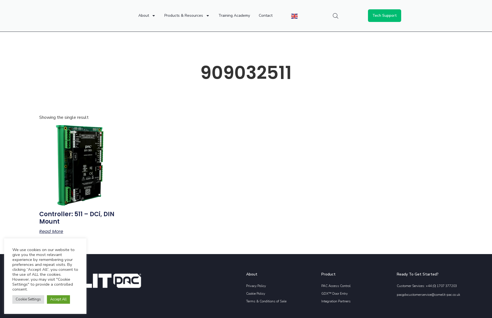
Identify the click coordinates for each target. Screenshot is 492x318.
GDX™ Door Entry (334, 293)
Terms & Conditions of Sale (266, 301)
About (147, 15)
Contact (265, 15)
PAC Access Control (336, 286)
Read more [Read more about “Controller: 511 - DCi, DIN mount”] (51, 231)
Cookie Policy (255, 293)
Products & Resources (187, 15)
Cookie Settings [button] (28, 299)
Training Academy (234, 15)
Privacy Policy (256, 286)
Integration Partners (336, 301)
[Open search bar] (335, 16)
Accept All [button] (58, 299)
